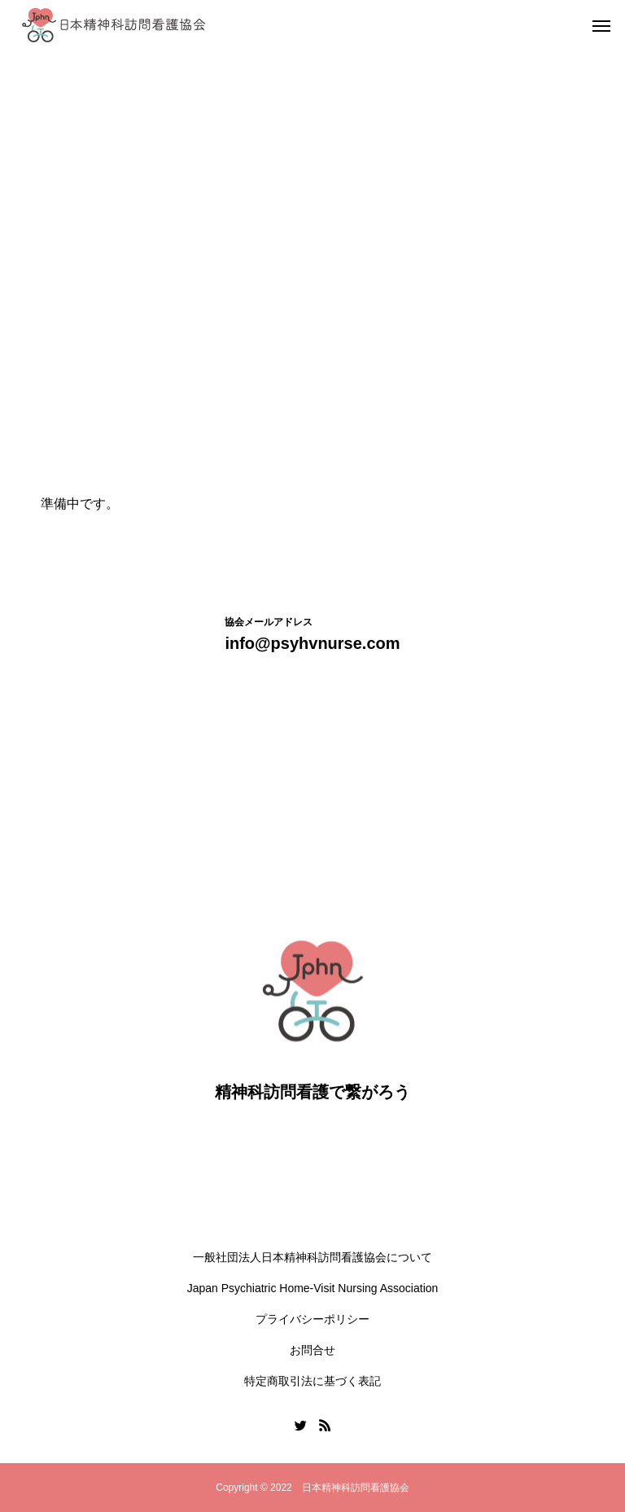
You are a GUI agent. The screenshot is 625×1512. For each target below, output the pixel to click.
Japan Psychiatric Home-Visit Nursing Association (313, 1288)
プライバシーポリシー (312, 1319)
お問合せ (312, 1349)
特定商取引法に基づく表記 (312, 1380)
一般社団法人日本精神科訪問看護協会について (312, 1257)
